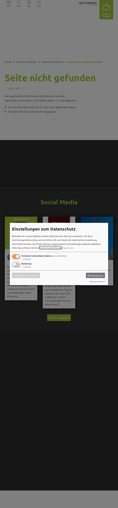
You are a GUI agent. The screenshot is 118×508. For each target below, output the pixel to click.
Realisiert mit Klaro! (97, 281)
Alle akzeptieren (95, 275)
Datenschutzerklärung (50, 247)
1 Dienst (26, 259)
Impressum (68, 247)
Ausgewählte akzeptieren (26, 275)
